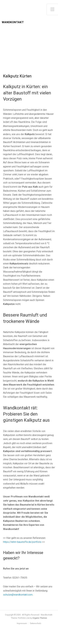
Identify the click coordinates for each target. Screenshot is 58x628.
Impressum (22, 623)
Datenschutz (35, 623)
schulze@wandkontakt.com (17, 594)
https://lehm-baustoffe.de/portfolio (22, 541)
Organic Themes (39, 618)
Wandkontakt (13, 22)
